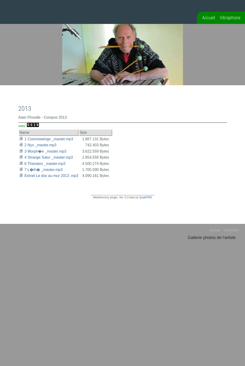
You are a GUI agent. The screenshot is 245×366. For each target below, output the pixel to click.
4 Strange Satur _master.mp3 (49, 157)
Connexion (231, 230)
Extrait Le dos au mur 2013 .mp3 (51, 176)
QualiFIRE (145, 197)
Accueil (208, 17)
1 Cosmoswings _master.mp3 (49, 139)
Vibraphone (230, 17)
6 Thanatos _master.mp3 (45, 164)
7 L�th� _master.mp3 (44, 170)
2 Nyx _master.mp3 (41, 145)
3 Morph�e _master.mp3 (46, 151)
